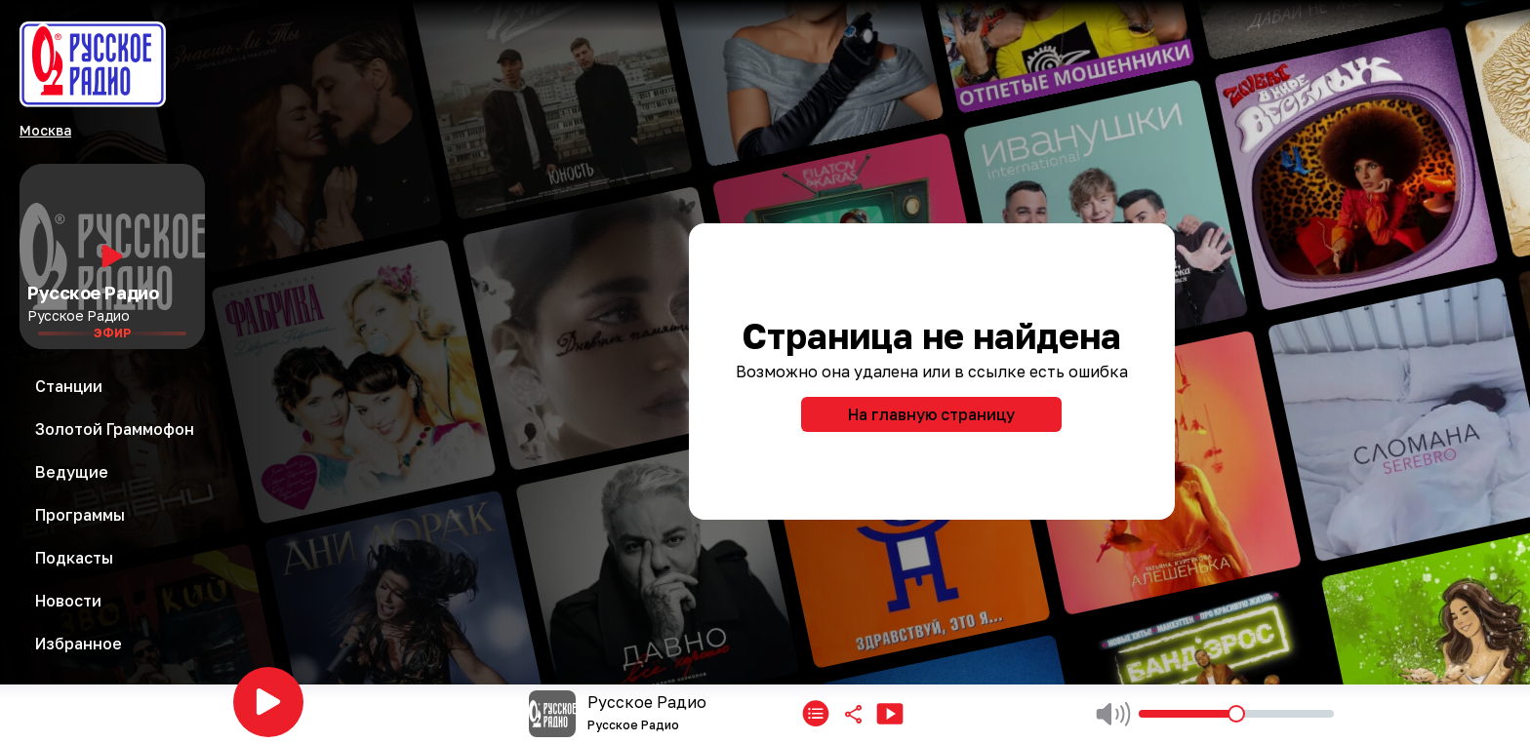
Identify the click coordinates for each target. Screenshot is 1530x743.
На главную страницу (931, 414)
